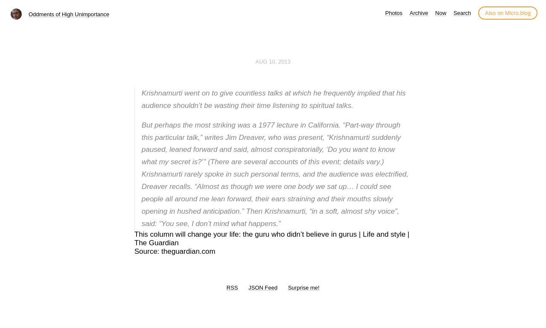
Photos (393, 13)
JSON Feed (263, 287)
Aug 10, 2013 (273, 61)
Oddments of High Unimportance (69, 14)
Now (440, 13)
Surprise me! (303, 287)
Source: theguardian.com (174, 251)
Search (462, 13)
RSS (232, 287)
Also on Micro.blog (508, 13)
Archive (419, 13)
